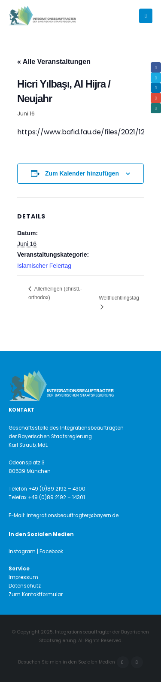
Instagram (137, 662)
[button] (145, 16)
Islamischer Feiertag (44, 265)
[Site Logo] (57, 16)
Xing (156, 108)
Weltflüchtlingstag (119, 298)
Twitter (156, 78)
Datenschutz (25, 585)
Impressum (23, 577)
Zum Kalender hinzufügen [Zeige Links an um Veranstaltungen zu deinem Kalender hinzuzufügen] (82, 173)
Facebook (123, 662)
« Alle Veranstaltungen (54, 61)
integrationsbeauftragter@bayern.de (72, 515)
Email (156, 98)
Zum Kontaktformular (36, 594)
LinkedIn (156, 88)
